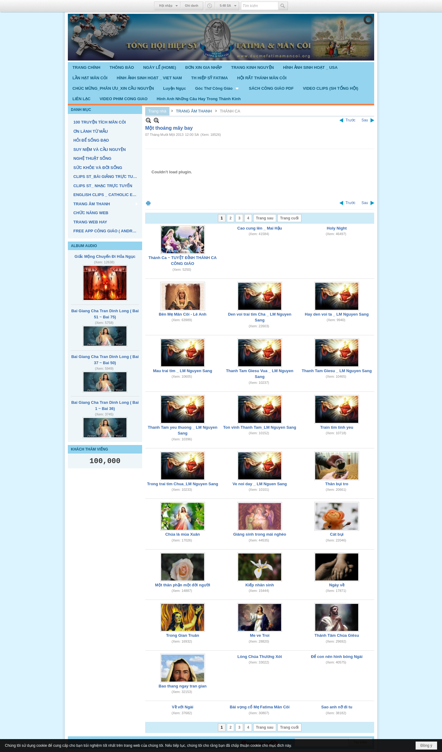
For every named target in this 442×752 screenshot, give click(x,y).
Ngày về (336, 585)
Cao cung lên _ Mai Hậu (259, 228)
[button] (217, 88)
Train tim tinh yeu (336, 427)
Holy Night (337, 228)
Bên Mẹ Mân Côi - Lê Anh (182, 314)
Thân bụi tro (336, 484)
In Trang (148, 203)
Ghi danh (191, 5)
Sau (365, 120)
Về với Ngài (182, 707)
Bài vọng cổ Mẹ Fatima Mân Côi (260, 707)
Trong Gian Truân (182, 635)
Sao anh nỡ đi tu (336, 707)
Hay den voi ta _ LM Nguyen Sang (337, 314)
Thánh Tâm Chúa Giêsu (337, 635)
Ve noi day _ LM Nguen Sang (259, 484)
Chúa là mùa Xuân (182, 534)
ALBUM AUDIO (84, 246)
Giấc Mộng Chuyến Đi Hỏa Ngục (105, 256)
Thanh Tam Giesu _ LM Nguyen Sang (337, 370)
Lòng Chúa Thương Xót (260, 656)
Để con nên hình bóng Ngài (337, 656)
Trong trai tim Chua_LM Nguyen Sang (182, 484)
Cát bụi (336, 534)
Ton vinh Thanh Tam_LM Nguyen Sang (259, 427)
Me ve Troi (259, 635)
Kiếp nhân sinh (259, 585)
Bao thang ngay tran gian (183, 686)
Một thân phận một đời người (182, 585)
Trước (350, 120)
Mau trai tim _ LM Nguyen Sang (182, 370)
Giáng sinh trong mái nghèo (259, 534)
